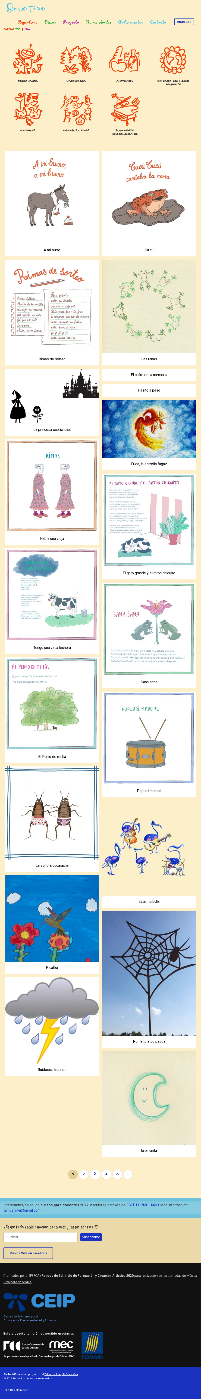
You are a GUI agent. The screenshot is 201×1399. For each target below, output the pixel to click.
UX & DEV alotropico (15, 1390)
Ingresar (184, 22)
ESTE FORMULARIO (142, 1205)
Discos (50, 21)
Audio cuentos (130, 21)
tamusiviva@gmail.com (22, 1210)
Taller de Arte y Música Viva (61, 1374)
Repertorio (28, 21)
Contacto (158, 21)
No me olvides (98, 21)
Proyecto (71, 21)
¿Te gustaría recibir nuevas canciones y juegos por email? (50, 1227)
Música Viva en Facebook (28, 1253)
